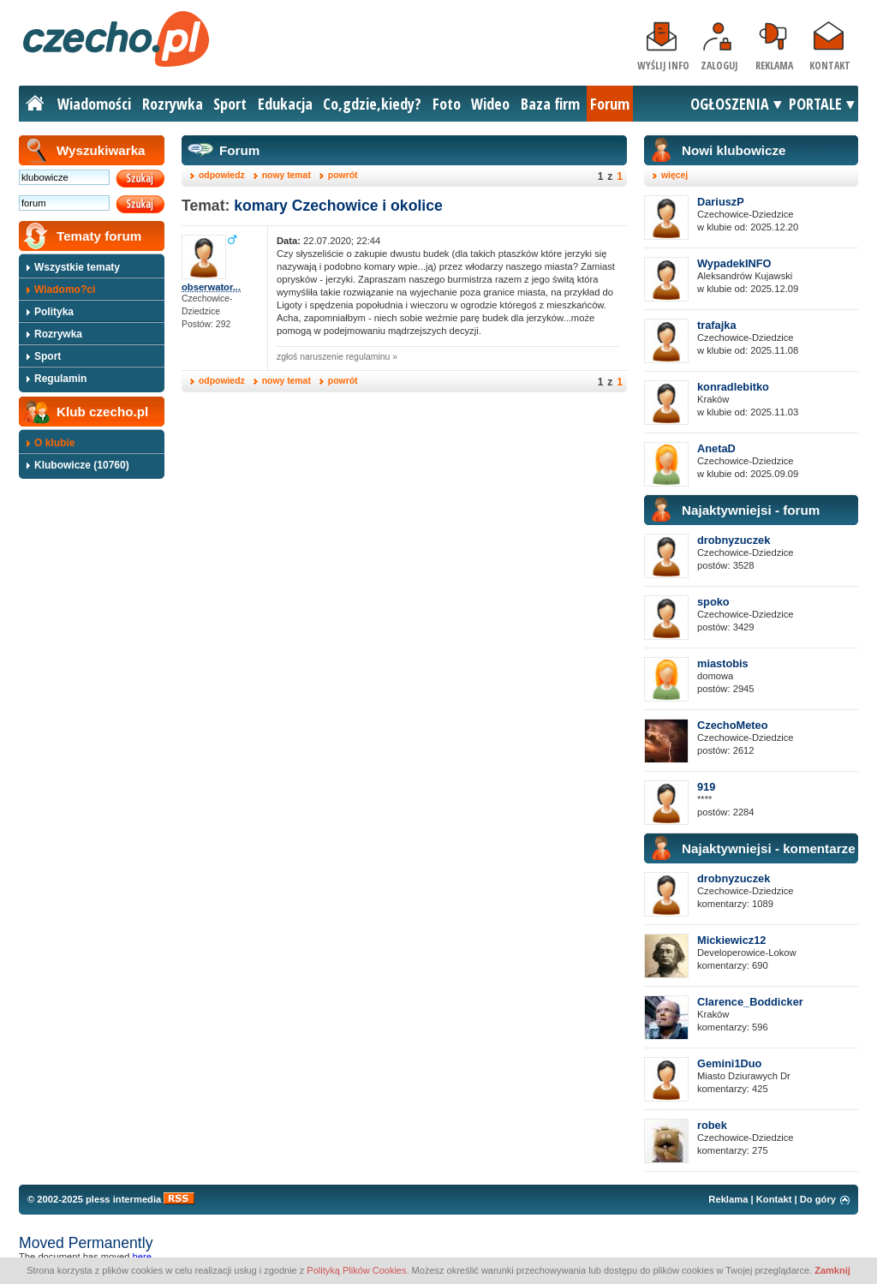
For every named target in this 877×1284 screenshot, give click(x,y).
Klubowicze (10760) (81, 465)
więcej (674, 175)
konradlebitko (733, 386)
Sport (230, 103)
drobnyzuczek (733, 540)
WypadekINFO (734, 263)
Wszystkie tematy (77, 267)
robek (712, 1125)
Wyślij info (663, 65)
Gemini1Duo (729, 1063)
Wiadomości (94, 103)
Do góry (818, 1199)
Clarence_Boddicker (750, 1001)
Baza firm (550, 103)
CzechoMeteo (732, 725)
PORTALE (815, 103)
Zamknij (832, 1270)
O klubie (54, 443)
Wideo (490, 103)
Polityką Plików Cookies (356, 1270)
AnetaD (716, 448)
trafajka (717, 325)
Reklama (774, 65)
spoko (713, 601)
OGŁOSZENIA (729, 103)
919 (706, 786)
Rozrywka (172, 103)
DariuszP (720, 201)
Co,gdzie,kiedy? (372, 103)
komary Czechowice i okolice (338, 205)
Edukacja (285, 103)
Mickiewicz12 (731, 940)
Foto (447, 103)
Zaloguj (719, 65)
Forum (609, 103)
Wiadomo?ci (64, 289)
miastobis (723, 663)
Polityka (54, 312)
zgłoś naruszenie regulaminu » (337, 356)
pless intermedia (123, 1199)
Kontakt (829, 65)
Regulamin (60, 378)
